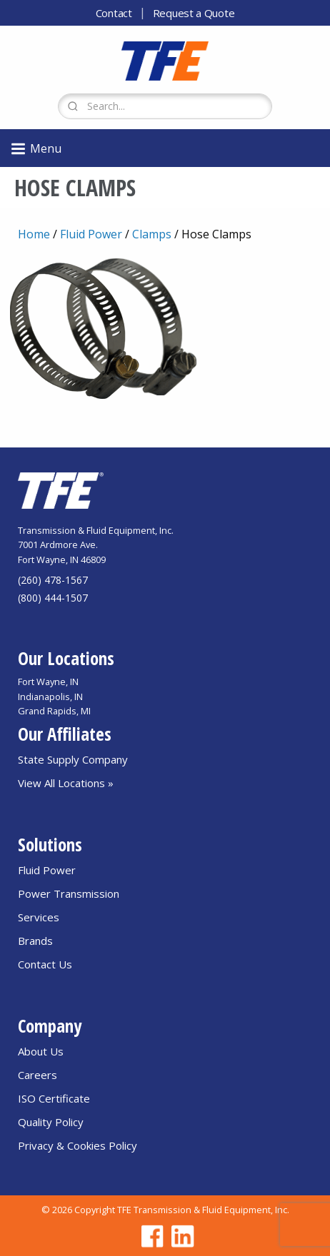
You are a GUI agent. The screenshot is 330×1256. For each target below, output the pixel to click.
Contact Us (45, 964)
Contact (114, 13)
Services (38, 917)
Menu (35, 149)
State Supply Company (73, 759)
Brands (35, 940)
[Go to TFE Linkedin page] (180, 1236)
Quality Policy (51, 1122)
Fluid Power (91, 234)
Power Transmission (68, 893)
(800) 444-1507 (53, 597)
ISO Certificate (54, 1098)
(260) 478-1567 (53, 580)
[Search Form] (165, 106)
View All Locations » (66, 783)
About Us (41, 1051)
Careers (37, 1075)
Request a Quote (194, 13)
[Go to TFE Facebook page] (150, 1236)
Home (34, 234)
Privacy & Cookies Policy (77, 1145)
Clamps (151, 234)
